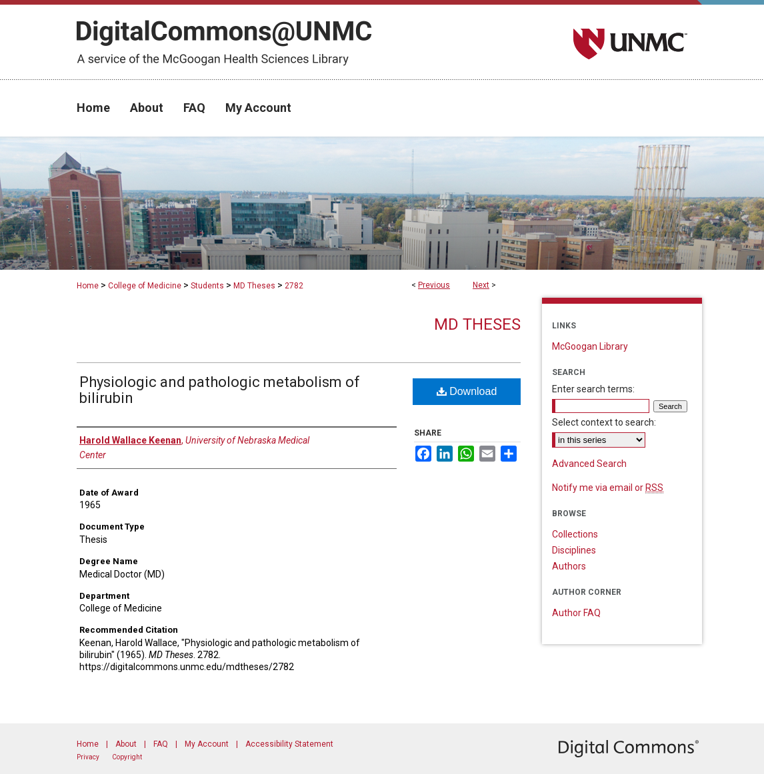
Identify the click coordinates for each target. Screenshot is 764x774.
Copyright (127, 757)
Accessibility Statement (289, 744)
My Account (207, 744)
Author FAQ (576, 612)
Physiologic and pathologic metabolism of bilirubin (219, 390)
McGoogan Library (590, 346)
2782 (294, 285)
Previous (434, 285)
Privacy (88, 757)
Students (207, 285)
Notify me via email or (607, 487)
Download (467, 391)
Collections (575, 534)
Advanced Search (589, 463)
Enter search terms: (593, 389)
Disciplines (574, 550)
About (126, 744)
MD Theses (254, 285)
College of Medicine (144, 285)
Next (481, 285)
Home (88, 285)
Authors (569, 566)
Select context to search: (604, 422)
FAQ (160, 744)
